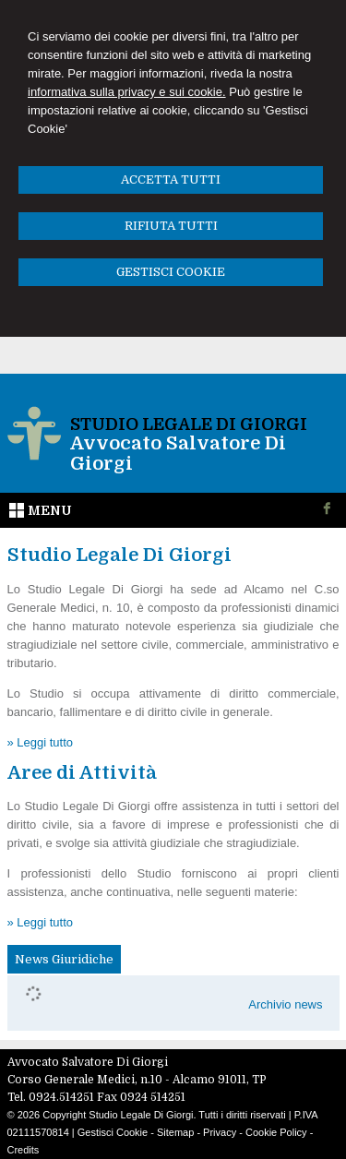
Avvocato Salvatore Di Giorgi (178, 453)
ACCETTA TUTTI (171, 179)
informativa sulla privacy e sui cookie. (127, 92)
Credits (23, 1149)
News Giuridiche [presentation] (64, 959)
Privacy (219, 1132)
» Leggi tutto (40, 742)
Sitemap (175, 1132)
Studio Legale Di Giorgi (188, 424)
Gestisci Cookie (113, 1132)
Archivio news (285, 1004)
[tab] (64, 959)
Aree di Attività (82, 772)
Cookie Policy (276, 1132)
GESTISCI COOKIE (170, 272)
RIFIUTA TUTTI (171, 226)
